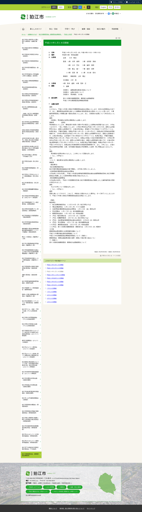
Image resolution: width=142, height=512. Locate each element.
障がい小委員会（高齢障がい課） (30, 237)
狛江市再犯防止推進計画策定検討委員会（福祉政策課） (30, 268)
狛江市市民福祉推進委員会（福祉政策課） (30, 223)
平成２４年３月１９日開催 (55, 265)
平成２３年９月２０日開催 (55, 281)
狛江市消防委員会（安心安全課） (30, 183)
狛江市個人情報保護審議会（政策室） (30, 81)
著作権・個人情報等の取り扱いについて (72, 508)
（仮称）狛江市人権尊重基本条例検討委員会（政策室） (30, 115)
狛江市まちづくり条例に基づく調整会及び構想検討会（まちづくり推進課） (30, 355)
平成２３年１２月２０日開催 (56, 275)
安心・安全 (53, 29)
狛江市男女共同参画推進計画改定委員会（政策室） (30, 94)
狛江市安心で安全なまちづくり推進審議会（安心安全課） (30, 176)
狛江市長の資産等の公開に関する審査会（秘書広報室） (30, 41)
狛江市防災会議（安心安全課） (30, 162)
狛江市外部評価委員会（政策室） (30, 68)
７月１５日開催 (52, 292)
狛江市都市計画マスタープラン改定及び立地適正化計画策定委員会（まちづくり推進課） (30, 333)
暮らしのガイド (36, 29)
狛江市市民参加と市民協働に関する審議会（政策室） (30, 75)
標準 (54, 7)
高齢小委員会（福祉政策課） (29, 275)
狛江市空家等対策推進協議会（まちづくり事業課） (30, 372)
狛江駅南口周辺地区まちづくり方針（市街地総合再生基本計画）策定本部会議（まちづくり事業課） (30, 364)
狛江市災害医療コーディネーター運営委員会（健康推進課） (30, 302)
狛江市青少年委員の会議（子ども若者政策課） (29, 324)
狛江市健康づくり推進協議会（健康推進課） (30, 288)
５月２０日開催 (52, 298)
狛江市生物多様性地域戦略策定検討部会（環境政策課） (30, 427)
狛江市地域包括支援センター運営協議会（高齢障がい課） (30, 259)
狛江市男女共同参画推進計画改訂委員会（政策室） (30, 101)
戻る (107, 255)
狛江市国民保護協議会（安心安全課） (30, 168)
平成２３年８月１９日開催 (55, 285)
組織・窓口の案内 (76, 487)
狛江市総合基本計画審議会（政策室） (30, 48)
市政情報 (115, 29)
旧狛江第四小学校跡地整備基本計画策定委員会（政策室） (30, 131)
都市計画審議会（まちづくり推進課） (30, 341)
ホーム (23, 29)
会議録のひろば (32, 34)
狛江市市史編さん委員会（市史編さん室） (29, 155)
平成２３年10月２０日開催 (55, 278)
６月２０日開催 (52, 295)
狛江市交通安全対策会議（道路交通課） (29, 379)
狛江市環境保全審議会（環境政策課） (30, 405)
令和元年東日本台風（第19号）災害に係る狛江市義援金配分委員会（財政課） (30, 139)
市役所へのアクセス (35, 487)
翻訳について (53, 508)
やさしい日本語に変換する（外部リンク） (66, 491)
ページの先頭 (115, 255)
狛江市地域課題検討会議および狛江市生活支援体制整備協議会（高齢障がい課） (30, 251)
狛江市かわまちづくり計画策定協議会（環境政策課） (30, 435)
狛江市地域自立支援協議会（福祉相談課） (30, 216)
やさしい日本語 (118, 2)
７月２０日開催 (52, 288)
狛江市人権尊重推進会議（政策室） (29, 107)
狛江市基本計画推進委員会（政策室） (30, 61)
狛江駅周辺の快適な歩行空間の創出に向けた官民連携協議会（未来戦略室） (30, 148)
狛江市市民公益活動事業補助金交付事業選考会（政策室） (30, 123)
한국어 (117, 7)
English (103, 7)
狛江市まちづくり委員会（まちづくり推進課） (29, 348)
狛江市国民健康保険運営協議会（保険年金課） (30, 282)
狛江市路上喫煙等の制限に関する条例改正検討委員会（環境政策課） (30, 419)
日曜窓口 (62, 487)
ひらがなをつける (134, 2)
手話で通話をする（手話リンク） (38, 491)
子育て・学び (70, 29)
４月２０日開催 (52, 302)
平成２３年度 (68, 34)
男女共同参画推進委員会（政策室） (29, 88)
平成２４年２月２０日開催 (55, 268)
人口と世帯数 (50, 487)
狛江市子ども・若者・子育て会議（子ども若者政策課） (30, 310)
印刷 (117, 38)
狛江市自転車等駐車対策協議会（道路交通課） (30, 392)
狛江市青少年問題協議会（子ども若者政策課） (29, 318)
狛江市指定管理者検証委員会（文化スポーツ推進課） (30, 196)
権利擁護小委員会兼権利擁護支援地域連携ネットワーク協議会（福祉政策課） (30, 230)
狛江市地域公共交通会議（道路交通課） (29, 385)
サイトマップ (91, 508)
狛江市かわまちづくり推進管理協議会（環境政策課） (30, 441)
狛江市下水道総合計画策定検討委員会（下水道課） (30, 448)
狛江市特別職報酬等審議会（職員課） (30, 190)
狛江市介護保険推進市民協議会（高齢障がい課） (30, 244)
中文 (110, 7)
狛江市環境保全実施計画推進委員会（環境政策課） (30, 412)
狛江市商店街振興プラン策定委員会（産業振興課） (30, 209)
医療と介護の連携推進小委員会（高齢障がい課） (30, 295)
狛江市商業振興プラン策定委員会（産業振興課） (30, 203)
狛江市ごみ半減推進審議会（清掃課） (30, 398)
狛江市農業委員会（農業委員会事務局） (50, 34)
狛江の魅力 (101, 29)
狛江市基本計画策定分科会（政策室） (30, 55)
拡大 (61, 7)
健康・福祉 (86, 29)
